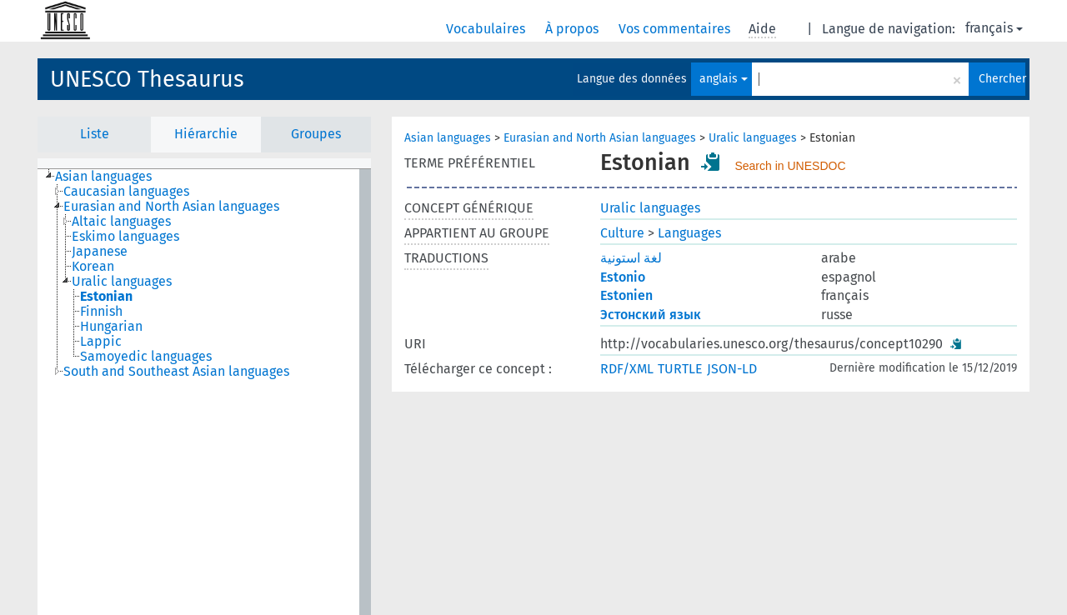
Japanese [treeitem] (100, 251)
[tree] (204, 392)
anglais (723, 79)
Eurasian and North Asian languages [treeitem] (171, 206)
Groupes (316, 134)
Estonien (626, 295)
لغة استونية (631, 258)
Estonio (622, 277)
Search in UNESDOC (789, 165)
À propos (573, 29)
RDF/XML (627, 369)
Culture (622, 233)
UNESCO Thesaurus (147, 79)
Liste (94, 134)
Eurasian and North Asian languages (599, 138)
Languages (689, 233)
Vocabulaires (487, 29)
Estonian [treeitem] (106, 296)
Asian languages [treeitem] (103, 176)
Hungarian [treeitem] (111, 326)
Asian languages (447, 138)
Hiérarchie (206, 134)
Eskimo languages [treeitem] (125, 236)
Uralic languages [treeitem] (122, 281)
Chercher (1002, 79)
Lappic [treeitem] (101, 341)
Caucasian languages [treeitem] (126, 191)
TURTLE (680, 369)
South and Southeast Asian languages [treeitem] (176, 371)
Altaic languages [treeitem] (121, 221)
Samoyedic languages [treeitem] (146, 356)
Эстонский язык (650, 314)
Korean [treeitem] (93, 266)
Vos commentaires (676, 29)
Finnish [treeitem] (101, 311)
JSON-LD (732, 369)
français (994, 28)
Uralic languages (753, 138)
